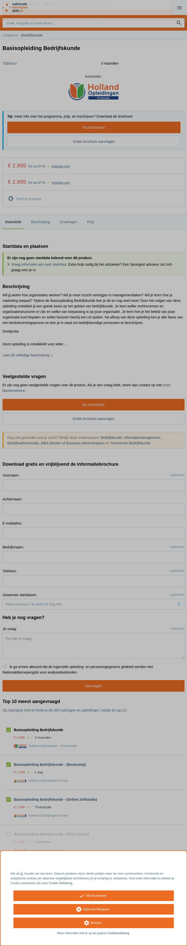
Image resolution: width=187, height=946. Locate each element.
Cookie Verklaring (60, 883)
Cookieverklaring (118, 933)
